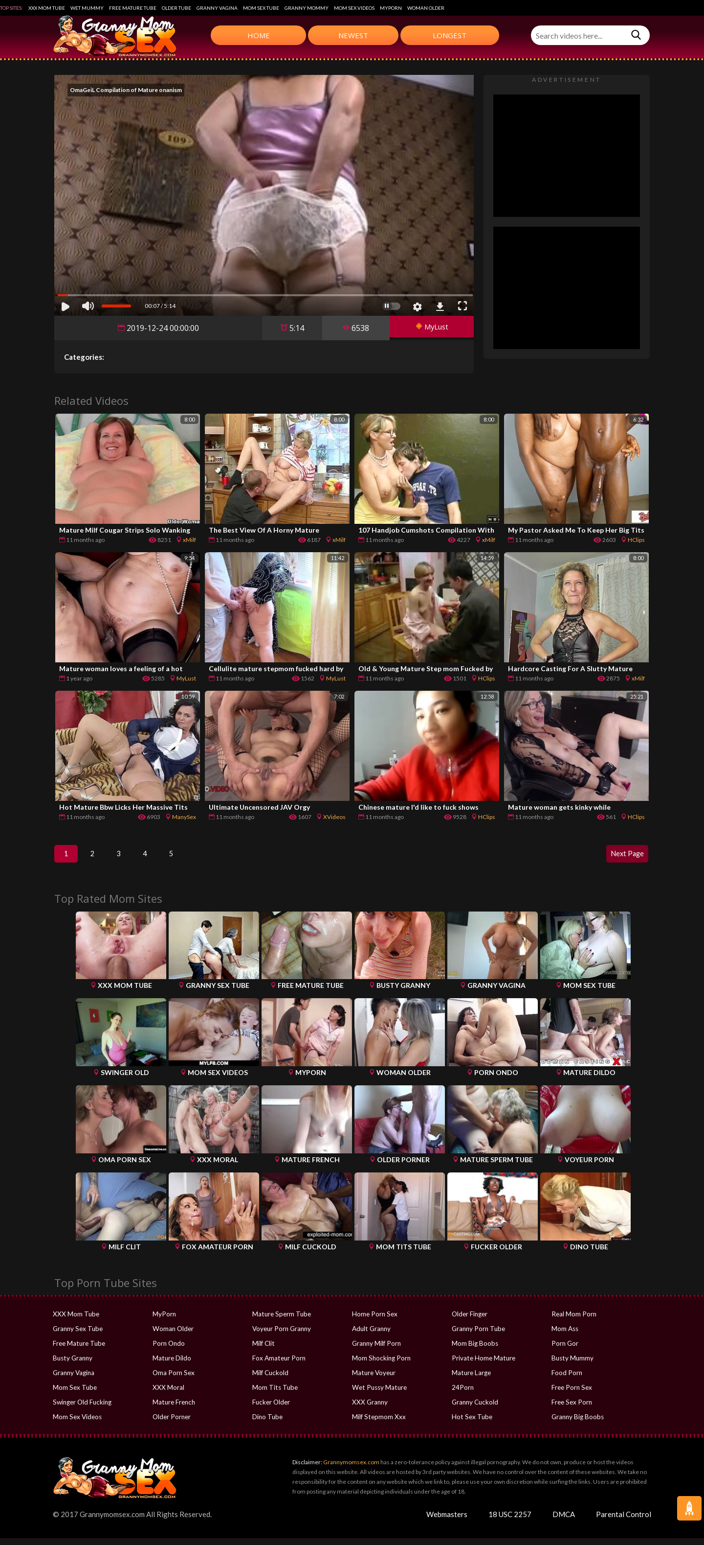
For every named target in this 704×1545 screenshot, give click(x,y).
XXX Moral (168, 1394)
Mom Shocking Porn (380, 1365)
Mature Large (471, 1379)
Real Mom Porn (573, 1321)
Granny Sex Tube (77, 1335)
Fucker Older (270, 1409)
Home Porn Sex (374, 1321)
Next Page (623, 857)
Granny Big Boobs (577, 1424)
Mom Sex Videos (354, 8)
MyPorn (391, 8)
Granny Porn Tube (478, 1335)
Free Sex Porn (571, 1409)
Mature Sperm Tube (280, 1321)
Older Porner (171, 1424)
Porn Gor (564, 1350)
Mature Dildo (172, 1365)
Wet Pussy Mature (378, 1394)
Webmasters (446, 1521)
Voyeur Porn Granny (281, 1335)
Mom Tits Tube (274, 1394)
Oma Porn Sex (173, 1379)
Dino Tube (267, 1424)
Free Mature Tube (132, 8)
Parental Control (623, 1521)
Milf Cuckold (270, 1379)
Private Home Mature (482, 1365)
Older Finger (469, 1321)
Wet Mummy (87, 8)
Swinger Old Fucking (81, 1409)
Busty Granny (72, 1365)
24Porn (462, 1394)
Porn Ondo (168, 1350)
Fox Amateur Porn (278, 1365)
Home (258, 35)
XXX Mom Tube (46, 8)
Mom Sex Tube (261, 8)
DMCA (563, 1521)
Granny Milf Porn (376, 1350)
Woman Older (425, 8)
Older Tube (176, 8)
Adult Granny (371, 1335)
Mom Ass (564, 1335)
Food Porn (566, 1379)
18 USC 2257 (509, 1521)
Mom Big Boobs (474, 1350)
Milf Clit (263, 1350)
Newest (353, 35)
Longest (449, 35)
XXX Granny (369, 1409)
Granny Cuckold (475, 1409)
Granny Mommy (307, 8)
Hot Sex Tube (471, 1424)
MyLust (428, 328)
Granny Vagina (217, 8)
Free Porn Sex (571, 1394)
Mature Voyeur (373, 1379)
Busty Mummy (572, 1365)
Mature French (173, 1409)
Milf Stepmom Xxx (378, 1424)
